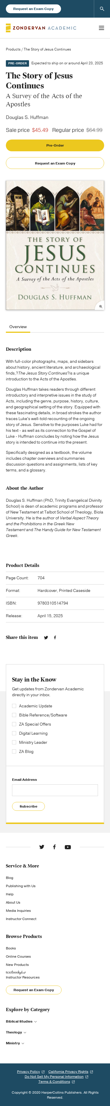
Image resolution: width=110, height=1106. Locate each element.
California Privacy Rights (68, 1071)
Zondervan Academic (41, 28)
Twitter (46, 637)
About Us (13, 902)
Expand (99, 305)
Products (13, 49)
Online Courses (18, 956)
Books (11, 948)
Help (9, 894)
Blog (9, 877)
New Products (17, 964)
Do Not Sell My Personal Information (54, 1076)
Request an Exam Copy (33, 8)
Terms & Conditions (54, 1081)
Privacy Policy (28, 1071)
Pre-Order (55, 145)
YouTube (68, 847)
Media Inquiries (18, 910)
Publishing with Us (20, 886)
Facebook (55, 637)
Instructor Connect (21, 919)
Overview (18, 327)
